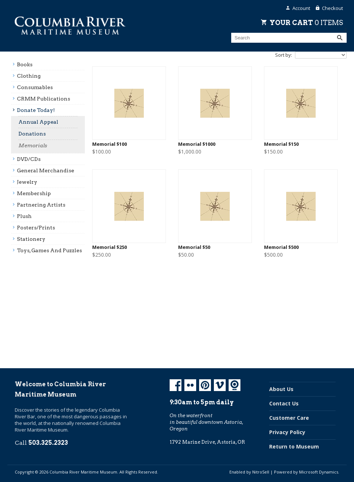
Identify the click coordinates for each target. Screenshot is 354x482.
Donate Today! (36, 110)
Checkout (332, 8)
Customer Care (289, 417)
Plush (24, 216)
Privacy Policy (287, 432)
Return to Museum (294, 446)
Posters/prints (36, 228)
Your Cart (306, 22)
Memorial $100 (109, 144)
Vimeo (220, 385)
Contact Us (284, 403)
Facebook (175, 385)
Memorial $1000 (196, 144)
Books (24, 64)
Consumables (35, 87)
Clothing (29, 76)
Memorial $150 (281, 144)
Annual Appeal (38, 122)
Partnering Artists (41, 205)
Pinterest (205, 385)
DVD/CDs (29, 159)
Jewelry (27, 182)
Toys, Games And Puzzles (49, 250)
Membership (34, 193)
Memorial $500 (281, 247)
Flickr (190, 385)
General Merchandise (45, 170)
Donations (32, 134)
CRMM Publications (43, 99)
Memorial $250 (109, 247)
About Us (281, 389)
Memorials (32, 145)
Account (301, 8)
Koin (234, 385)
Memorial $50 (194, 247)
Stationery (31, 239)
